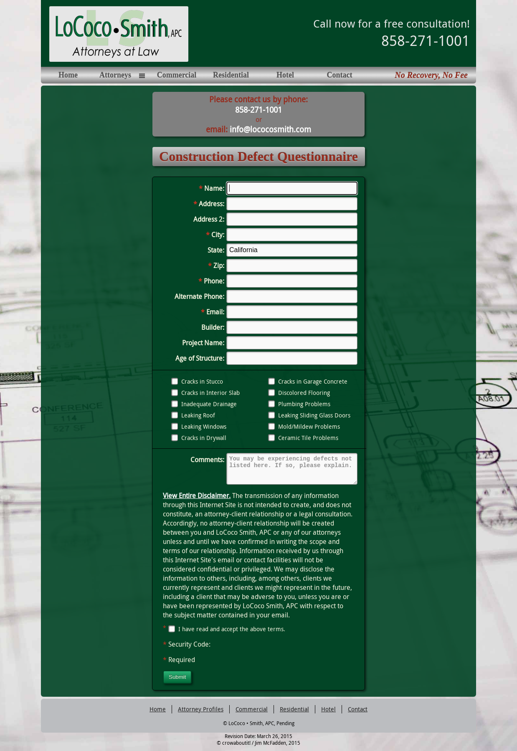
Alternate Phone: (199, 296)
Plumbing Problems (299, 404)
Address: (208, 203)
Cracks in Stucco (197, 381)
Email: (212, 311)
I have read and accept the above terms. (224, 634)
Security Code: (186, 649)
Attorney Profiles (200, 714)
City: (215, 234)
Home (68, 75)
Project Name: (203, 342)
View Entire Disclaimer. (197, 500)
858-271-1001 (425, 40)
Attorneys (115, 75)
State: (216, 250)
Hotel (285, 75)
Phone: (211, 281)
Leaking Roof (193, 415)
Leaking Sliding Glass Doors (309, 415)
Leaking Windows (198, 426)
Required (179, 664)
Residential (231, 75)
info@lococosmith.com (270, 129)
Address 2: (208, 219)
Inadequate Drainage (204, 404)
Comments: (207, 459)
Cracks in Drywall (198, 438)
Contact (339, 75)
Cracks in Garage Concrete (307, 381)
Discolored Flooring (299, 393)
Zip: (216, 265)
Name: (211, 188)
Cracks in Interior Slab (205, 393)
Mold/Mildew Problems (304, 426)
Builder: (212, 327)
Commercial (177, 75)
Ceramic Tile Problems (303, 438)
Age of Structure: (199, 358)
